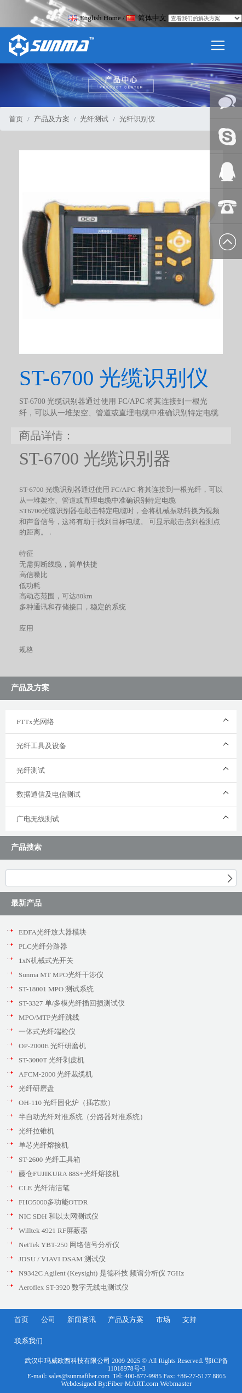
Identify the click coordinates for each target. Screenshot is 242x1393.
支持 (189, 1319)
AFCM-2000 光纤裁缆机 (56, 1074)
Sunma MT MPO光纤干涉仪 (61, 975)
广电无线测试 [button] (37, 819)
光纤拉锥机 (36, 1131)
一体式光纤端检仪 (47, 1031)
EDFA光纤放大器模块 (53, 932)
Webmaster (176, 1383)
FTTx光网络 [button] (35, 722)
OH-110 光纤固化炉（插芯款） (66, 1102)
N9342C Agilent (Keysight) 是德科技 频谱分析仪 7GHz (101, 1273)
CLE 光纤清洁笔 (44, 1188)
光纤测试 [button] (30, 770)
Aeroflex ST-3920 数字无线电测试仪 (74, 1287)
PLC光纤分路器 (43, 946)
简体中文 (146, 18)
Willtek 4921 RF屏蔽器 (53, 1230)
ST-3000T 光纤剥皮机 (51, 1060)
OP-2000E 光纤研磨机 (52, 1046)
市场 (163, 1319)
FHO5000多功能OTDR (53, 1202)
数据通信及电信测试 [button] (48, 794)
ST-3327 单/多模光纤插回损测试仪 (72, 1003)
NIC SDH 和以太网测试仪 (59, 1216)
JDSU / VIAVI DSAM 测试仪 (62, 1259)
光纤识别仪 (137, 119)
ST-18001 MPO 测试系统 (56, 989)
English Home (94, 18)
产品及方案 (52, 119)
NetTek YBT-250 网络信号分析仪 (69, 1245)
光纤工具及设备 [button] (41, 746)
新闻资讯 (81, 1319)
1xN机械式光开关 (46, 960)
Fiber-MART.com (133, 1383)
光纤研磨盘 (36, 1088)
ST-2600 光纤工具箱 (49, 1159)
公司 (48, 1319)
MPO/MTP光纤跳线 (49, 1017)
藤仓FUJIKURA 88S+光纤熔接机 (69, 1173)
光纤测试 (94, 119)
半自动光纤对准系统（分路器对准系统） (83, 1117)
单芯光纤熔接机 (43, 1145)
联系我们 (28, 1341)
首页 (16, 119)
